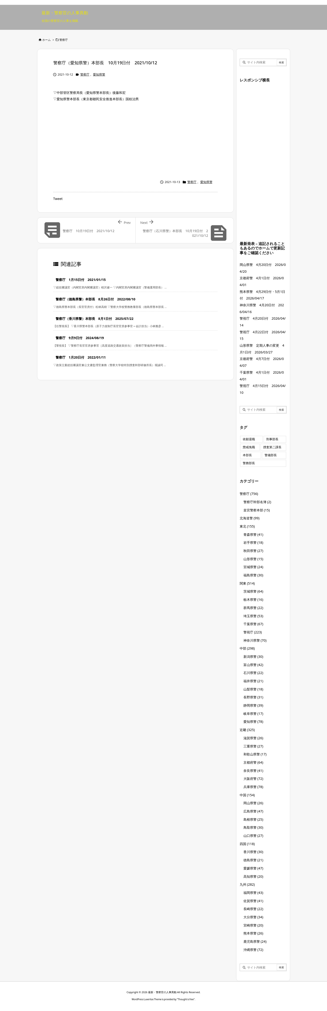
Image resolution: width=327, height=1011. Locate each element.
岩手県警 (253, 542)
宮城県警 (253, 567)
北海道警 (250, 518)
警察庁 (63, 40)
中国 (247, 795)
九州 (247, 884)
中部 (247, 648)
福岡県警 (253, 892)
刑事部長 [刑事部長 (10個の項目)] (272, 439)
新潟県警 (253, 656)
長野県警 (253, 697)
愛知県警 (99, 75)
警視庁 (252, 632)
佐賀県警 (253, 901)
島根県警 (253, 819)
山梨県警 (253, 689)
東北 (247, 526)
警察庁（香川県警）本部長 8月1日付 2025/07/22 (95, 318)
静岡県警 (253, 705)
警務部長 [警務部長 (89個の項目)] (249, 463)
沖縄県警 (253, 949)
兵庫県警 (253, 787)
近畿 (247, 730)
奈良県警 (253, 770)
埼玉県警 (253, 616)
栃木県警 (253, 599)
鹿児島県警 (255, 941)
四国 (247, 844)
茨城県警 (253, 591)
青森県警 (253, 534)
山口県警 (253, 835)
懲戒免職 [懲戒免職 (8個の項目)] (249, 447)
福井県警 (253, 681)
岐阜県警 (253, 713)
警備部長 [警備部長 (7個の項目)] (271, 455)
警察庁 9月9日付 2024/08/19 (80, 338)
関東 (247, 583)
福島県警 (253, 575)
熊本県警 (253, 933)
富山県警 (253, 665)
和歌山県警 (255, 754)
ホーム (46, 40)
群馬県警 (253, 607)
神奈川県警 (255, 640)
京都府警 (253, 762)
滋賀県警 (253, 738)
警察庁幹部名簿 (257, 502)
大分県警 (253, 917)
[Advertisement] (135, 139)
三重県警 (253, 746)
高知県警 (253, 876)
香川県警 (253, 852)
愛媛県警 (253, 868)
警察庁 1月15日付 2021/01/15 (81, 279)
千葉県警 (253, 624)
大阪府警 (253, 778)
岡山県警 (253, 803)
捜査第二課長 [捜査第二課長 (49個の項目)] (272, 447)
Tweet (58, 198)
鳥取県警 (253, 827)
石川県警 (253, 672)
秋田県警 (253, 550)
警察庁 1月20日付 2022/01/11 (81, 357)
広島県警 (253, 811)
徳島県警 (253, 860)
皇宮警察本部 (256, 510)
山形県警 (253, 559)
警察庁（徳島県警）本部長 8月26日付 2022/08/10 (95, 299)
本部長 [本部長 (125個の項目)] (247, 455)
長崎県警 (253, 909)
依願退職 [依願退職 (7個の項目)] (249, 439)
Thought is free (186, 999)
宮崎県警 (253, 925)
